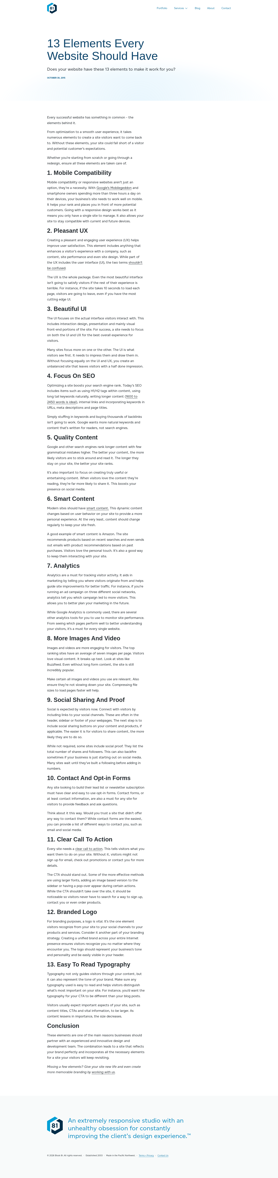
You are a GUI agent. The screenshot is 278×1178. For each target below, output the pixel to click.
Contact (226, 8)
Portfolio (162, 8)
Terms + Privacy (146, 1155)
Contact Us (163, 1155)
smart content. (97, 508)
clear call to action (89, 849)
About (210, 8)
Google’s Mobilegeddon (114, 188)
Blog (197, 8)
